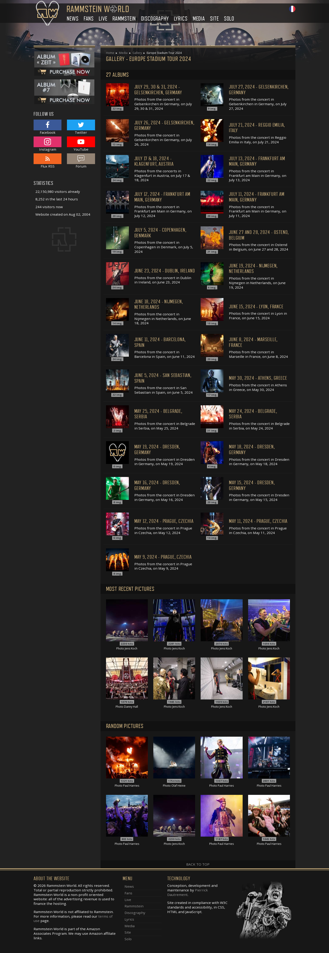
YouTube (81, 143)
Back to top (198, 864)
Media (199, 18)
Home (110, 53)
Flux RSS (47, 160)
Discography (155, 18)
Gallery (137, 53)
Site (214, 18)
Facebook (47, 127)
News (72, 18)
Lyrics (181, 18)
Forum (81, 160)
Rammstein (124, 18)
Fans (89, 18)
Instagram (47, 143)
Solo (229, 18)
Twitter (81, 127)
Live (103, 18)
